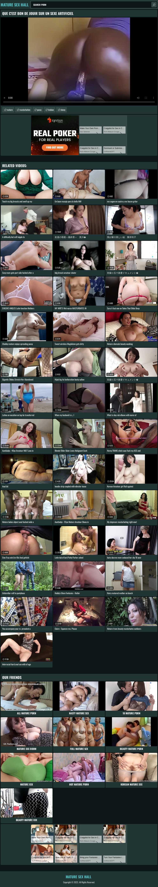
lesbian (51, 109)
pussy (39, 109)
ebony (63, 109)
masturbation (25, 109)
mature (10, 109)
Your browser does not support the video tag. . (79, 61)
